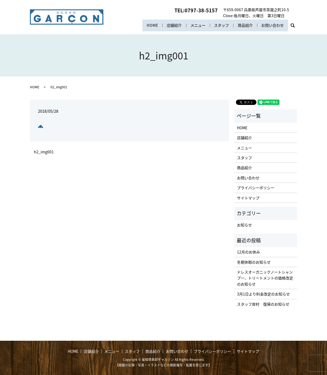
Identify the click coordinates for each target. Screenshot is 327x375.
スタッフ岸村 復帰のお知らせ (263, 304)
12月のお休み (248, 252)
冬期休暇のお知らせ (254, 262)
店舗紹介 (172, 25)
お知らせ (244, 225)
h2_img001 (44, 151)
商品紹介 (244, 25)
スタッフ (220, 25)
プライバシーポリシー (255, 187)
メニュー (196, 25)
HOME (151, 25)
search (295, 26)
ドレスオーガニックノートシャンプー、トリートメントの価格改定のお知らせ (265, 278)
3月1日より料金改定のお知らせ (263, 294)
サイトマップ (248, 197)
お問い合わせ (272, 25)
